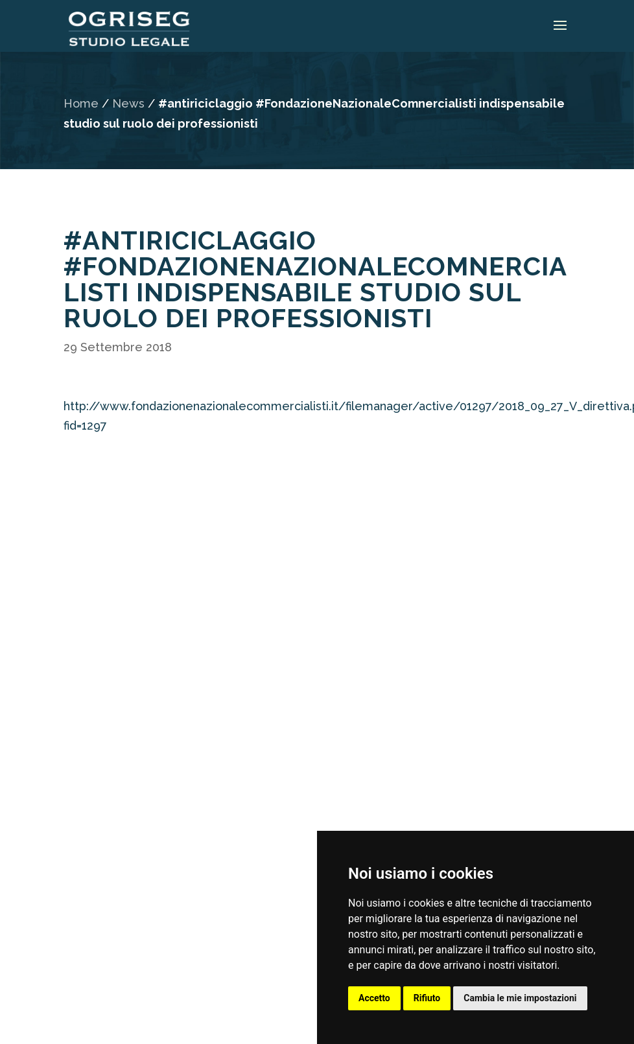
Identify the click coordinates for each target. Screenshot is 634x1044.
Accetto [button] (374, 998)
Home (81, 103)
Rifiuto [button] (427, 998)
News (128, 103)
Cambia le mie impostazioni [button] (520, 998)
